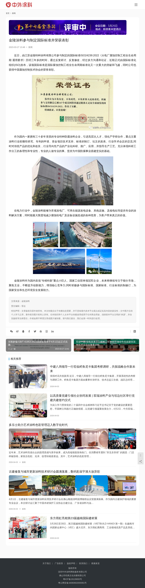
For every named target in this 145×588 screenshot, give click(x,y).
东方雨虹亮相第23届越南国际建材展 (73, 519)
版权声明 (71, 563)
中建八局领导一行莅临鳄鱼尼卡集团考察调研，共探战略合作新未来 (92, 369)
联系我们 (83, 563)
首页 (7, 13)
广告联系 (59, 563)
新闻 (30, 47)
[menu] (136, 4)
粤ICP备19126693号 (72, 579)
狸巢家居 (95, 563)
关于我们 (46, 563)
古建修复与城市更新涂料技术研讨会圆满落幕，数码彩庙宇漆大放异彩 (54, 473)
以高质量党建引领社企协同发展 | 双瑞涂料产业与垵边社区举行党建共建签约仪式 (92, 399)
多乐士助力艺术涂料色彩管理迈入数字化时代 (38, 427)
